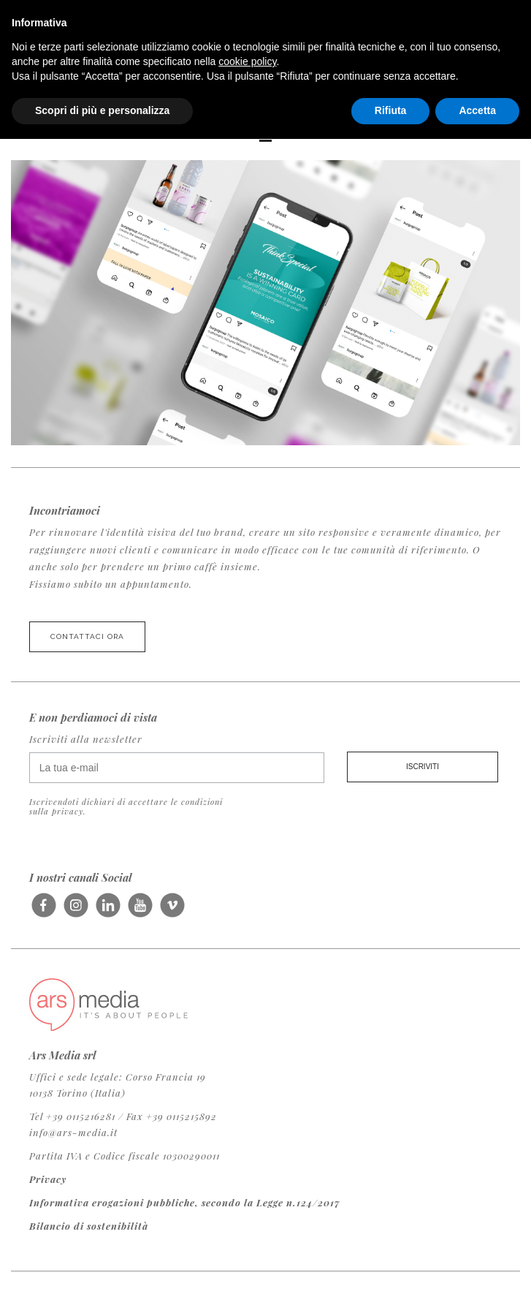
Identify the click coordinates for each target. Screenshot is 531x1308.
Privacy (47, 1179)
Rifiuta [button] (391, 110)
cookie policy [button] (247, 61)
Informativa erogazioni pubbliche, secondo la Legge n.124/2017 (184, 1202)
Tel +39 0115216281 (72, 1116)
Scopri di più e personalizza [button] (102, 110)
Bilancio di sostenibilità (88, 1226)
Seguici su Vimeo (172, 910)
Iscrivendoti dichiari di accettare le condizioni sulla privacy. (126, 806)
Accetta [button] (477, 110)
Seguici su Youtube (140, 910)
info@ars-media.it (73, 1132)
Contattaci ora (87, 636)
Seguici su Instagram (75, 910)
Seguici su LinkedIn (107, 910)
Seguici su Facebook (43, 910)
